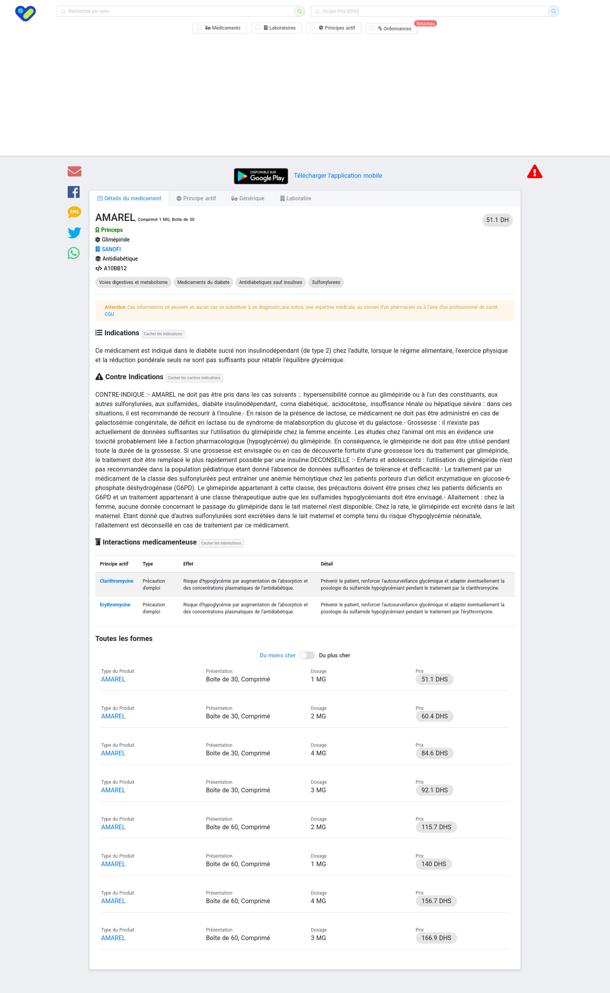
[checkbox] (220, 28)
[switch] (305, 655)
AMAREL (113, 679)
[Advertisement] (305, 93)
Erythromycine (115, 605)
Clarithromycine (116, 581)
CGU (109, 314)
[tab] (129, 198)
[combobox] (178, 11)
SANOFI (108, 249)
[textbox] (178, 11)
